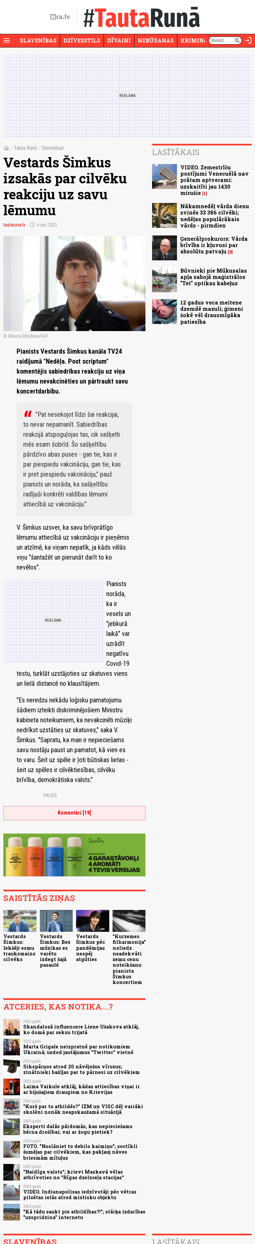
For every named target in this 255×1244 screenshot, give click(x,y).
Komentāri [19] (74, 813)
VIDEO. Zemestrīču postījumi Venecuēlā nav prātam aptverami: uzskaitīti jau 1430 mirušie (214, 180)
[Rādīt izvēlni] (6, 40)
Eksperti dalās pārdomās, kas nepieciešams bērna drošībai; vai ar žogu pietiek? (77, 1129)
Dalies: (50, 795)
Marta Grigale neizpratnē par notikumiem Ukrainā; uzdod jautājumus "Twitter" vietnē (78, 1049)
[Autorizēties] (248, 40)
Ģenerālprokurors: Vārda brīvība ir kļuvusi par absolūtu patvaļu (214, 245)
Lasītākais (176, 152)
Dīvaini (119, 40)
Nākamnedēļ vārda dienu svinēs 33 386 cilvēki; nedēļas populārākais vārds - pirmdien (214, 216)
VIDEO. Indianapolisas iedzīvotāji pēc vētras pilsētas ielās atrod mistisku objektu (79, 1194)
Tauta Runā (25, 148)
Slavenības (38, 40)
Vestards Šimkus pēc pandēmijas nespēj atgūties (90, 947)
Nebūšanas (156, 40)
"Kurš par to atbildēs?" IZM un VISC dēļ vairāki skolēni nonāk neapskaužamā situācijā (83, 1109)
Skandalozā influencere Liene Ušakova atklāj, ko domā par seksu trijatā (81, 1029)
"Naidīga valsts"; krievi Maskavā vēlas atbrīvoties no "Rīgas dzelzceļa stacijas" (73, 1175)
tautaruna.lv (14, 224)
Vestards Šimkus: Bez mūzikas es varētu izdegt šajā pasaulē (55, 950)
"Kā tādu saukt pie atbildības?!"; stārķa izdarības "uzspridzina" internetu (84, 1214)
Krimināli (197, 40)
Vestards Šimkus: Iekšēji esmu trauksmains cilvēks (19, 947)
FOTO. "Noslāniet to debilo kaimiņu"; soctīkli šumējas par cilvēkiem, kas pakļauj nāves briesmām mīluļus (80, 1152)
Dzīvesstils (81, 40)
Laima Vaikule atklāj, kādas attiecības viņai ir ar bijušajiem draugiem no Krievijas (81, 1089)
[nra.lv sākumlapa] (60, 17)
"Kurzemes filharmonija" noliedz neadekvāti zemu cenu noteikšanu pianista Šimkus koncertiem (129, 959)
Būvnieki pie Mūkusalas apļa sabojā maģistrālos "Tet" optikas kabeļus (213, 277)
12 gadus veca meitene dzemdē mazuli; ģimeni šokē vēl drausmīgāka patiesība (211, 312)
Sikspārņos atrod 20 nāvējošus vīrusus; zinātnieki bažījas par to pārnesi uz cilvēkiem (81, 1069)
